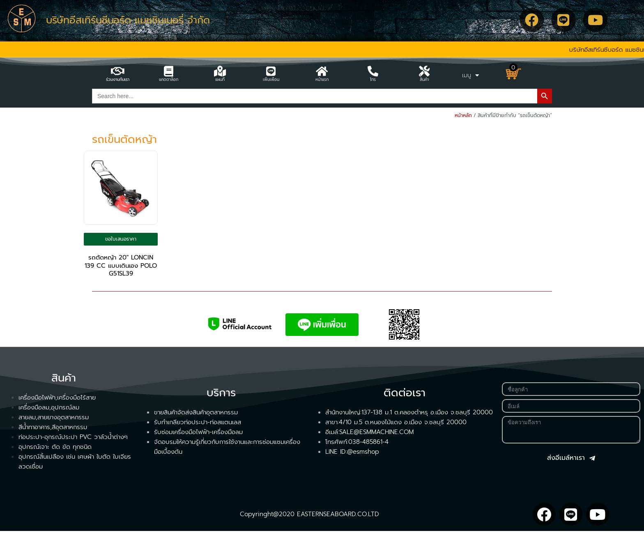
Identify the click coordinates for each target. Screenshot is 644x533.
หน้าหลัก (463, 115)
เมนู (470, 75)
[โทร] (373, 71)
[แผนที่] (219, 71)
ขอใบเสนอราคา (120, 240)
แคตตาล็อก (168, 79)
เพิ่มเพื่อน (271, 79)
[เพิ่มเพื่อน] (271, 71)
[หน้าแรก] (322, 71)
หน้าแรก (322, 79)
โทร (373, 79)
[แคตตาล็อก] (168, 71)
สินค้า (424, 79)
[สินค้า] (424, 71)
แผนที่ (220, 79)
